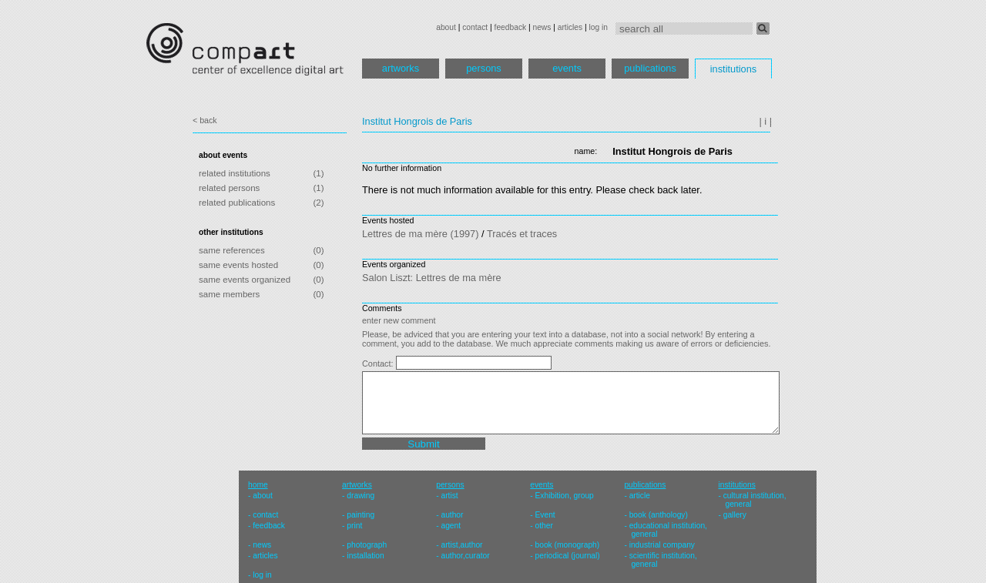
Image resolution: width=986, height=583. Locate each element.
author (452, 515)
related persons (229, 188)
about (446, 27)
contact (475, 27)
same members (229, 294)
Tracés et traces (522, 234)
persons (483, 68)
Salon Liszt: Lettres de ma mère (431, 277)
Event (545, 515)
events (567, 68)
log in (598, 27)
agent (451, 525)
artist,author (461, 545)
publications (650, 68)
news (541, 27)
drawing (360, 495)
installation (365, 555)
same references (232, 250)
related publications (237, 202)
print (354, 525)
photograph (367, 545)
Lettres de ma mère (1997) (420, 234)
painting (360, 515)
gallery (734, 515)
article (639, 495)
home (258, 485)
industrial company (662, 545)
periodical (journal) (567, 555)
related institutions (234, 173)
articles (570, 27)
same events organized (244, 279)
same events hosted (238, 265)
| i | (765, 121)
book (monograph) (567, 545)
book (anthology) (658, 515)
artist (449, 495)
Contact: (379, 363)
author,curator (465, 555)
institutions (733, 69)
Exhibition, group (564, 495)
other (544, 525)
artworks (400, 68)
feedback (511, 27)
